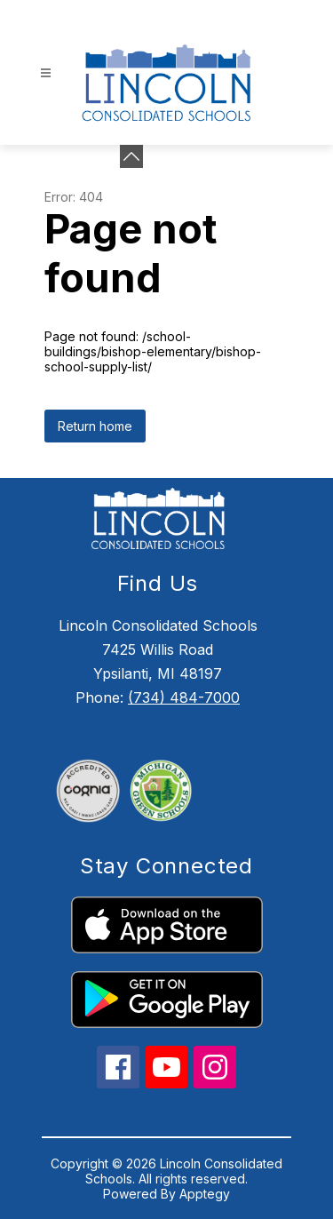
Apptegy (204, 1193)
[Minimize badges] (131, 156)
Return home (95, 426)
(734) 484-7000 (184, 697)
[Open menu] (46, 73)
